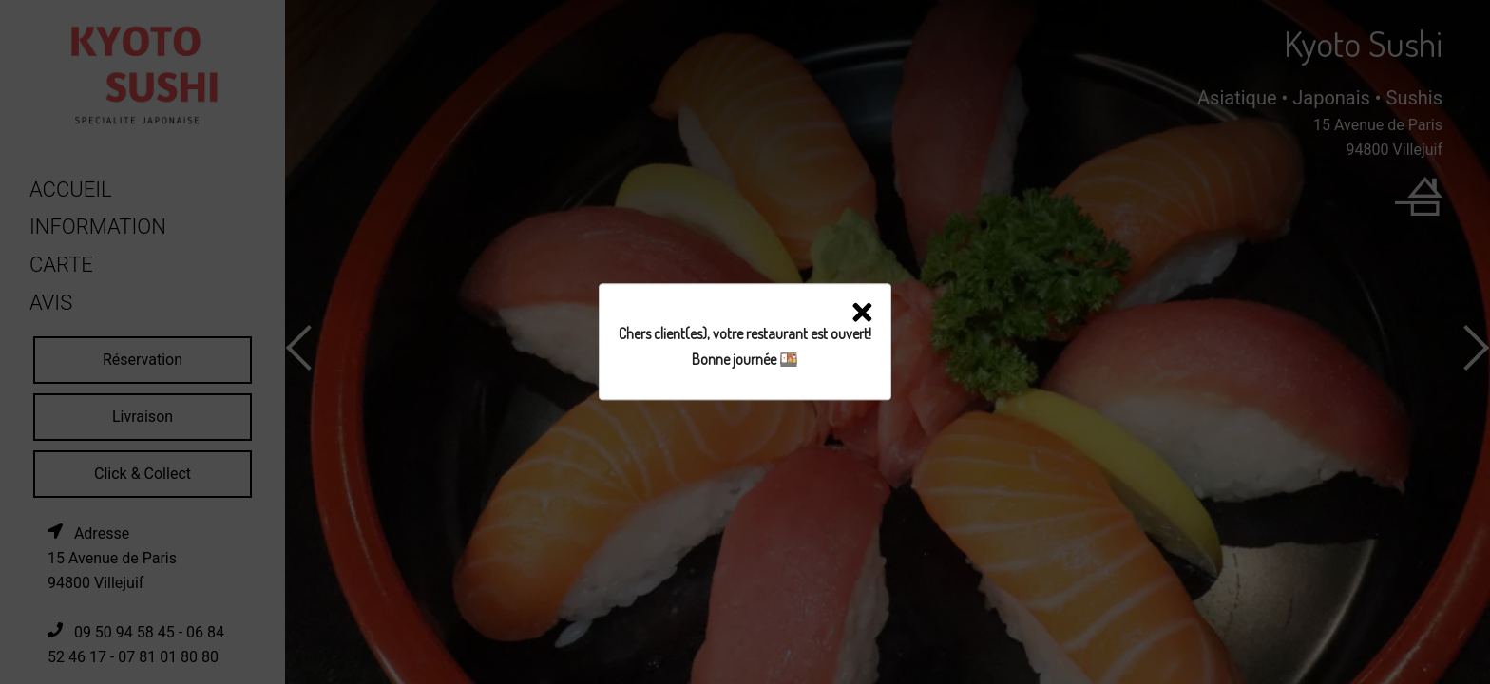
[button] (862, 315)
